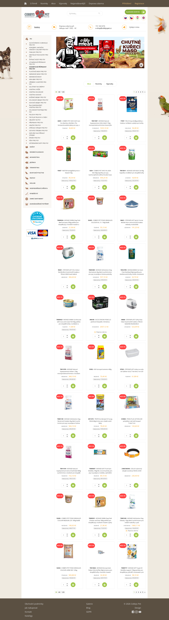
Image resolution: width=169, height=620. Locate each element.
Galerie (89, 603)
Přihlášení (126, 3)
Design (138, 607)
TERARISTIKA (32, 167)
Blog (88, 607)
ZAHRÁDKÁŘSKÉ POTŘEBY (37, 204)
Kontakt (28, 611)
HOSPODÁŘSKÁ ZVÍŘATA (36, 188)
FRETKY (30, 178)
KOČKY (30, 147)
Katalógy (29, 615)
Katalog (37, 27)
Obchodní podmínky (34, 603)
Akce (53, 3)
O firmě (33, 3)
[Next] (145, 92)
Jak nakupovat (31, 607)
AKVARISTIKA (32, 157)
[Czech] (131, 17)
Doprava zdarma (96, 3)
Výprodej (63, 3)
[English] (143, 17)
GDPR (88, 611)
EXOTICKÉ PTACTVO (34, 172)
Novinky (44, 3)
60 (59, 92)
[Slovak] (125, 17)
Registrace (139, 3)
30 (56, 92)
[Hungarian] (137, 17)
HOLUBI (30, 183)
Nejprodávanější (77, 3)
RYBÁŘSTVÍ (31, 193)
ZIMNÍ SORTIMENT (34, 198)
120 (63, 92)
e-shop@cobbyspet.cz (103, 28)
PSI (28, 38)
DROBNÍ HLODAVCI (34, 152)
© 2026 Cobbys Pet (132, 603)
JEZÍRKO (30, 162)
